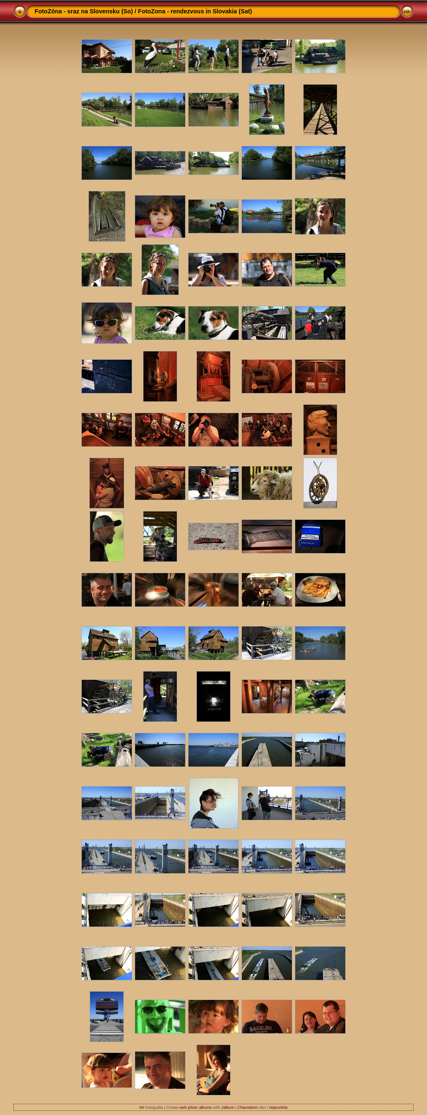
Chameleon (247, 1107)
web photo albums (195, 1107)
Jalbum (227, 1107)
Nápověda (278, 1107)
